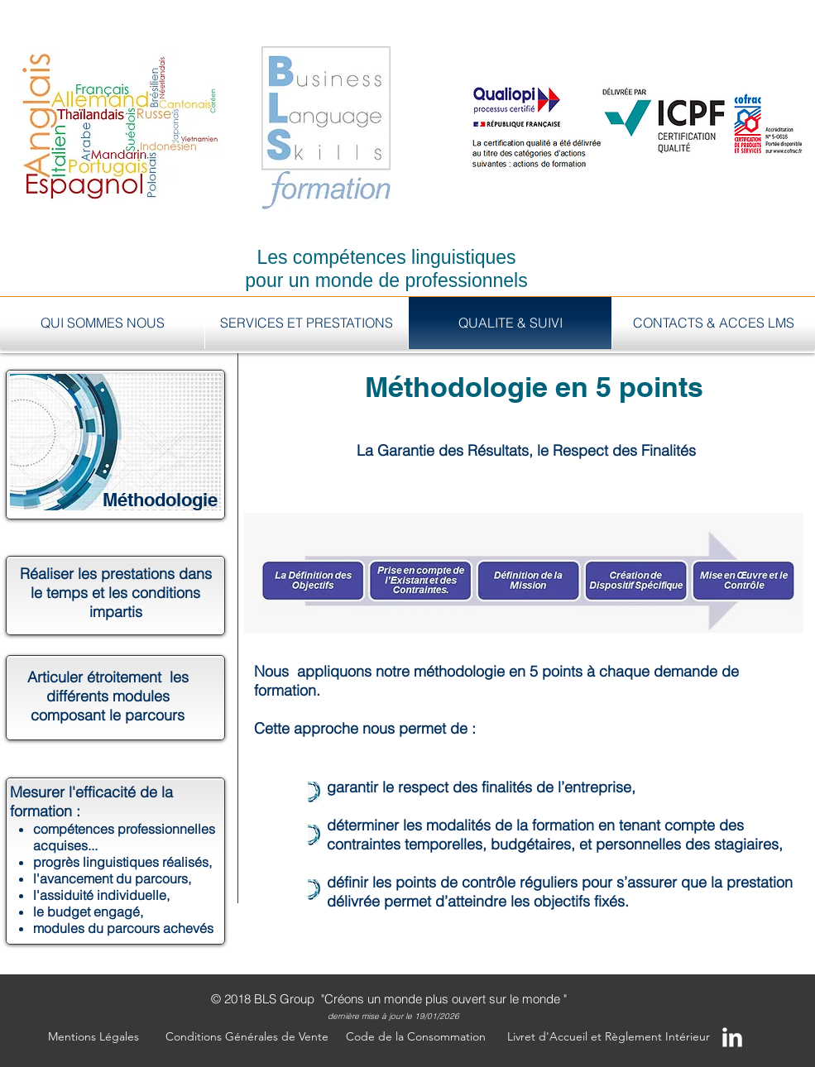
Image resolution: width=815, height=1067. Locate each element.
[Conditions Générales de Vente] (246, 1037)
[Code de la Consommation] (416, 1037)
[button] (93, 1037)
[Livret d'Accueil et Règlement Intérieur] (608, 1037)
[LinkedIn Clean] (732, 1037)
